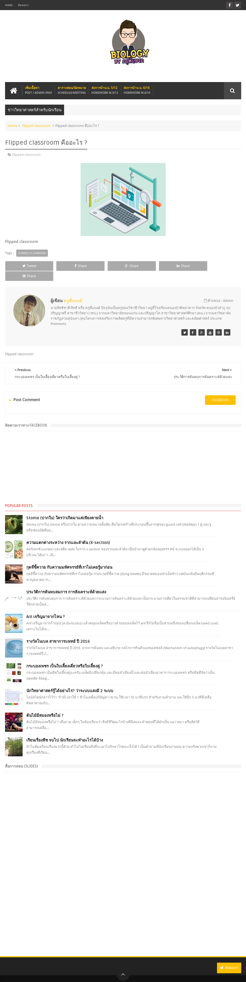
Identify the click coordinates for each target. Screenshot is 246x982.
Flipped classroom (36, 126)
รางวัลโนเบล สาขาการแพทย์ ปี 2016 (58, 631)
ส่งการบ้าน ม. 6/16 (137, 90)
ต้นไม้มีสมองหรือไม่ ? (45, 705)
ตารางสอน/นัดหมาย (72, 90)
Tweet (27, 266)
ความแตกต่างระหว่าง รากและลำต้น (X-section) (68, 532)
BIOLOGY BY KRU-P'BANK (59, 974)
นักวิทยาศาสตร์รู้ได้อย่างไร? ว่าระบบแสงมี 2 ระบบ (69, 680)
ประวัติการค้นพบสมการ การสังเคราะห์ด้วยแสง (66, 582)
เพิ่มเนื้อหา (38, 90)
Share (75, 266)
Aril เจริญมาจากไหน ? (45, 606)
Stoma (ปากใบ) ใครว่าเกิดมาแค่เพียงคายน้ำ (64, 507)
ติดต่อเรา (23, 5)
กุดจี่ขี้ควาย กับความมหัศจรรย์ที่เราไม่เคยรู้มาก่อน (69, 557)
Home (8, 5)
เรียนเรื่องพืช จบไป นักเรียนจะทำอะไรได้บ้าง (64, 730)
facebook (220, 390)
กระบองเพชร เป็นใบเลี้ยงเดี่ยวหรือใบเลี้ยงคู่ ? (64, 656)
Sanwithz (234, 974)
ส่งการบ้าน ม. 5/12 (104, 90)
